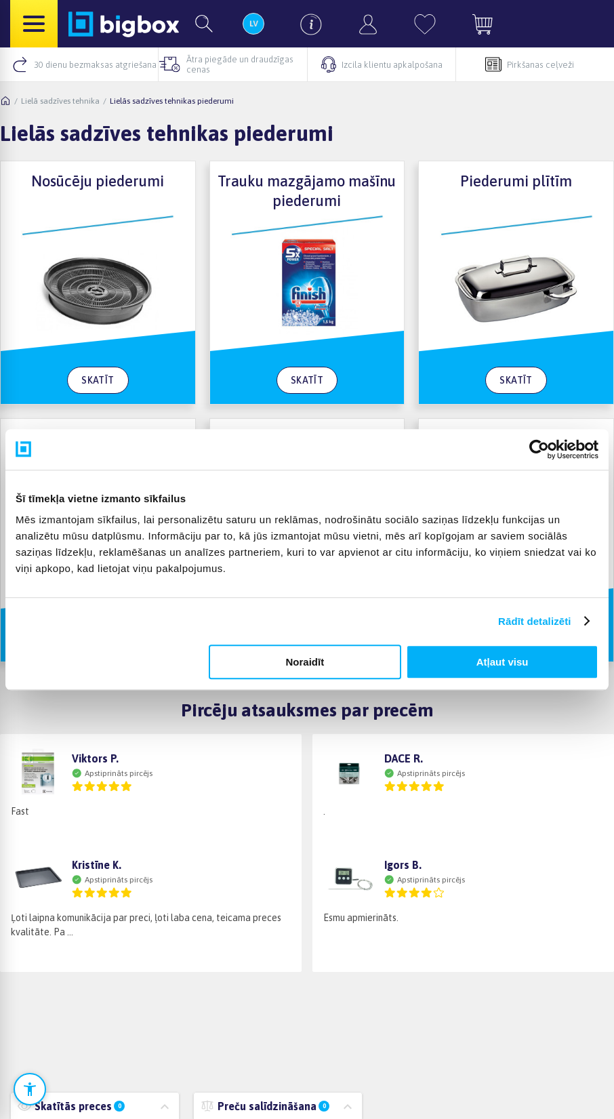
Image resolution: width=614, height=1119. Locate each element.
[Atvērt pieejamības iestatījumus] (30, 1089)
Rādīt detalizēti (534, 621)
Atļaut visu (502, 662)
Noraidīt (304, 662)
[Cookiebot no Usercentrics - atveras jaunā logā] (539, 449)
